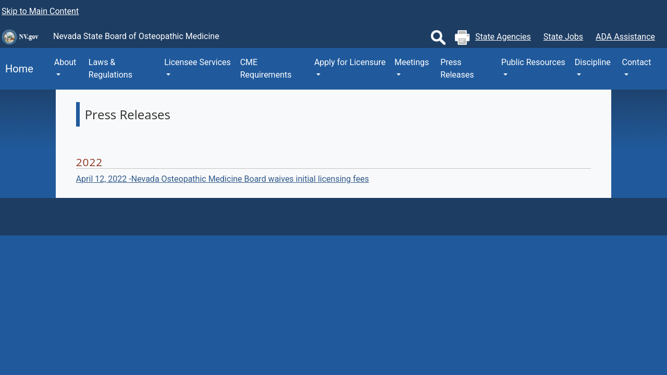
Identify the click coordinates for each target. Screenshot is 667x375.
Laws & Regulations (110, 68)
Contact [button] (636, 62)
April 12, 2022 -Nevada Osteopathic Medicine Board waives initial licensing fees (222, 179)
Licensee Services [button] (197, 62)
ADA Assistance (625, 37)
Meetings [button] (411, 62)
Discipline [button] (593, 62)
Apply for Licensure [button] (350, 62)
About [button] (65, 62)
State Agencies (503, 37)
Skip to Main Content (40, 11)
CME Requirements (266, 68)
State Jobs (563, 37)
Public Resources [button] (533, 62)
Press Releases (457, 68)
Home (16, 69)
